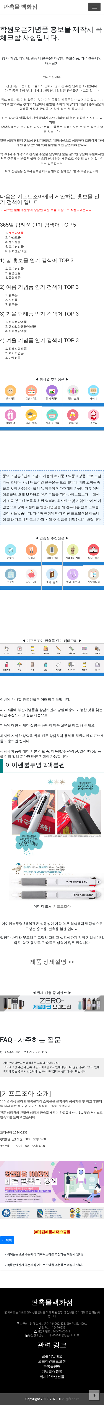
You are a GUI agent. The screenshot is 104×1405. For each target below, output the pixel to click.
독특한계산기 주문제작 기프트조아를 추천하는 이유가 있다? (45, 1264)
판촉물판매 (52, 1366)
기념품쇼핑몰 (52, 1372)
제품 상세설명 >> (52, 961)
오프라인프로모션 (52, 1361)
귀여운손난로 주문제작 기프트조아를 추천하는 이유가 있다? (45, 1254)
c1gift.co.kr (70, 1399)
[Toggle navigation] (94, 7)
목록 (7, 1240)
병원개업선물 (50, 507)
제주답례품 (16, 233)
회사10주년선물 (52, 1377)
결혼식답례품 (52, 1356)
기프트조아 (62, 906)
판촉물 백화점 (20, 7)
